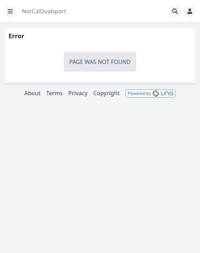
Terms (54, 93)
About (32, 93)
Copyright (106, 93)
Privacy (78, 93)
